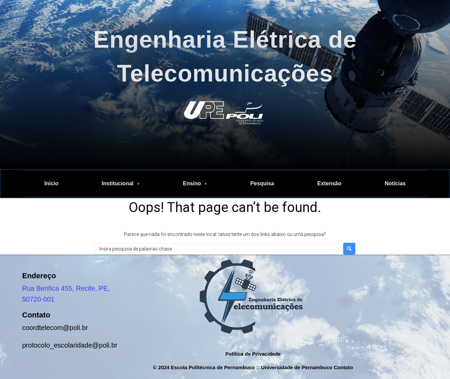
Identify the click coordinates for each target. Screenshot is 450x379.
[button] (120, 183)
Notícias (395, 183)
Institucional (121, 183)
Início (51, 183)
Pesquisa (262, 183)
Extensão (329, 183)
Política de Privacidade (252, 354)
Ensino (195, 183)
